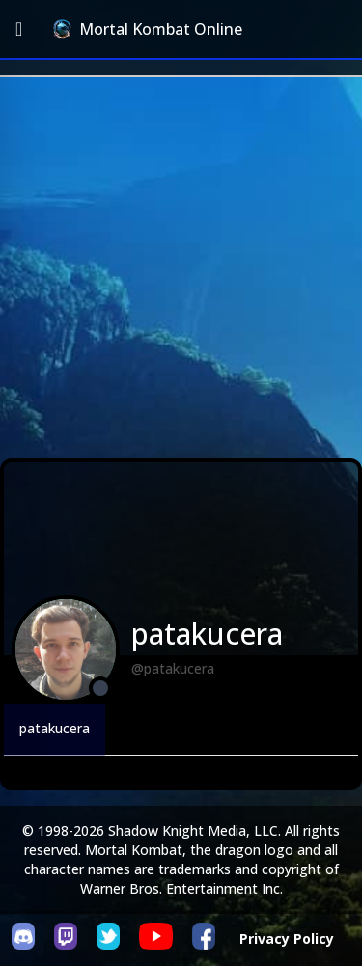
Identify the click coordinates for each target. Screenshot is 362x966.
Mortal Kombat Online (147, 29)
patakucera (54, 728)
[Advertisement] (181, 268)
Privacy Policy (286, 938)
